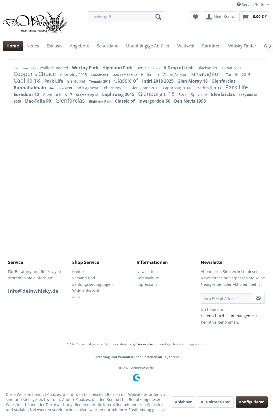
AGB (76, 296)
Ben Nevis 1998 (190, 101)
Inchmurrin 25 (25, 68)
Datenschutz (147, 277)
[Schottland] (107, 46)
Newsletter (146, 271)
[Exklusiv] (54, 46)
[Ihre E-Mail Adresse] (226, 298)
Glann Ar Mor (175, 74)
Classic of (126, 80)
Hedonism (150, 74)
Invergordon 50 (154, 101)
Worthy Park (86, 68)
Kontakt (79, 271)
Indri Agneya (87, 87)
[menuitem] (126, 16)
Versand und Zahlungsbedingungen (92, 281)
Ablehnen (183, 401)
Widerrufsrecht (85, 290)
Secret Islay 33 (87, 95)
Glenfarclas (223, 81)
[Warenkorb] (254, 16)
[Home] (13, 46)
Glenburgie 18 (157, 94)
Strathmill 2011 (208, 87)
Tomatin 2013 (100, 81)
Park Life (54, 81)
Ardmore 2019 (61, 88)
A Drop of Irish (179, 68)
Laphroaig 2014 (177, 87)
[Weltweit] (186, 46)
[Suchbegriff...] (126, 16)
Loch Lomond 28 (124, 75)
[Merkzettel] (195, 16)
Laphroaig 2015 (118, 94)
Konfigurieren (251, 401)
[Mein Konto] (220, 16)
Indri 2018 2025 (158, 81)
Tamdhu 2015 (238, 74)
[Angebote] (79, 46)
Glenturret (76, 81)
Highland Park (118, 68)
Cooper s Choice (35, 74)
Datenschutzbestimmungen (225, 315)
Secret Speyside (193, 94)
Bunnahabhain (30, 88)
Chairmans (100, 75)
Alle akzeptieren (216, 401)
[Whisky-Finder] (242, 46)
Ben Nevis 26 (148, 67)
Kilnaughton (206, 74)
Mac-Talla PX (39, 101)
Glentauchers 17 (58, 94)
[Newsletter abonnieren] (258, 298)
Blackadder (208, 67)
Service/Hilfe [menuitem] (251, 4)
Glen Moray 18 (193, 81)
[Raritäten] (211, 46)
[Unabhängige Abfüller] (148, 46)
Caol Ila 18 (28, 80)
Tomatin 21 (231, 67)
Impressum (146, 284)
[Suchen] (158, 16)
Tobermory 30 (115, 87)
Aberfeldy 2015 (74, 74)
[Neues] (33, 46)
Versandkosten (148, 344)
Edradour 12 (27, 94)
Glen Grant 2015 (145, 87)
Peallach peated (54, 67)
